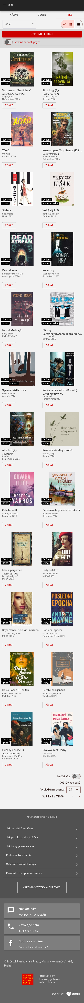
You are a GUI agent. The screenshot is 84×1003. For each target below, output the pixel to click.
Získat (9, 105)
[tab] (14, 15)
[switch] (8, 42)
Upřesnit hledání (42, 34)
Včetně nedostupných (27, 42)
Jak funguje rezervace (20, 846)
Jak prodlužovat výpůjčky (22, 837)
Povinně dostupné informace (24, 873)
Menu (8, 5)
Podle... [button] (8, 24)
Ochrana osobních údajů (21, 864)
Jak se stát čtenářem (19, 828)
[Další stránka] (79, 796)
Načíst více (64, 776)
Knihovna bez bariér (18, 855)
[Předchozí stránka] (72, 796)
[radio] (67, 24)
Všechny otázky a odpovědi (42, 887)
